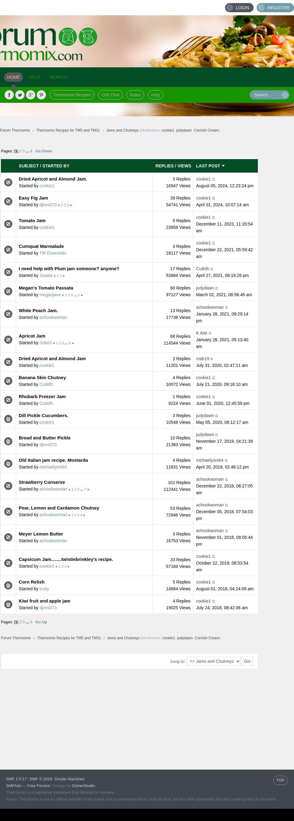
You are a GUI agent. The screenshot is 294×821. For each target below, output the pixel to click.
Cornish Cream (206, 130)
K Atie (201, 332)
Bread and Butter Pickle (44, 437)
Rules (135, 94)
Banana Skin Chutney (42, 377)
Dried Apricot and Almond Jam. (53, 178)
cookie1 (168, 130)
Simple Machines (69, 779)
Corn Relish (31, 581)
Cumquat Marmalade (41, 246)
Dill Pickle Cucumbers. (43, 415)
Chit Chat (110, 94)
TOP (281, 780)
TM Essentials (53, 253)
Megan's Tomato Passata (46, 287)
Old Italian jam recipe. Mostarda (53, 460)
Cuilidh (202, 268)
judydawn (184, 130)
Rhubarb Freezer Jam (42, 396)
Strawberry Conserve (42, 482)
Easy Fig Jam (33, 197)
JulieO (46, 342)
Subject (29, 165)
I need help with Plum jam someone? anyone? (69, 268)
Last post (210, 165)
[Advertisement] (117, 714)
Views (184, 165)
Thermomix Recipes (72, 94)
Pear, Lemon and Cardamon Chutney (59, 507)
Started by (55, 165)
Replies (165, 165)
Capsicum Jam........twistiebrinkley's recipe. (66, 559)
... (28, 151)
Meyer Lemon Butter (41, 533)
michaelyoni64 (53, 467)
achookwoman (53, 317)
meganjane (50, 294)
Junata (46, 275)
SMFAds (13, 785)
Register (278, 7)
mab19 (202, 358)
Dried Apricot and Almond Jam (52, 358)
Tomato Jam (32, 220)
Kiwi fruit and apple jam (44, 600)
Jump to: (178, 661)
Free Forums (38, 785)
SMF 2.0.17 (16, 779)
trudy (44, 588)
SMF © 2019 (41, 779)
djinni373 (48, 204)
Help (155, 94)
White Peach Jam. (38, 310)
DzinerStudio (83, 785)
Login (242, 7)
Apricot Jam (32, 335)
